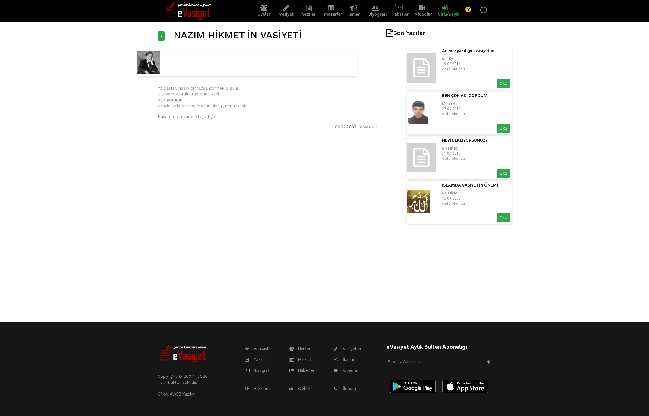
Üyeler (300, 348)
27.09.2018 (493, 109)
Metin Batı (493, 104)
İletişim (345, 388)
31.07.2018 (493, 153)
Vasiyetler (348, 348)
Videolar (346, 370)
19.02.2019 (493, 64)
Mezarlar (302, 359)
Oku (545, 83)
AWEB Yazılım (183, 394)
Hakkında (257, 388)
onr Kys (490, 59)
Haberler (301, 370)
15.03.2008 (493, 198)
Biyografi (257, 370)
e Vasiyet (491, 148)
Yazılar (255, 359)
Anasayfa (258, 348)
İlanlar (344, 359)
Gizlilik (300, 388)
